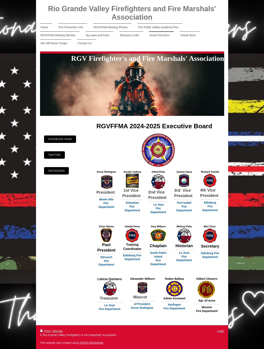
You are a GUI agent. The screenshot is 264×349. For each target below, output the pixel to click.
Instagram (56, 170)
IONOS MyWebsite (91, 342)
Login (220, 331)
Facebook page (60, 139)
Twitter (54, 154)
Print (45, 331)
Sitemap (57, 331)
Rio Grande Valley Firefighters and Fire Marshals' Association (132, 13)
